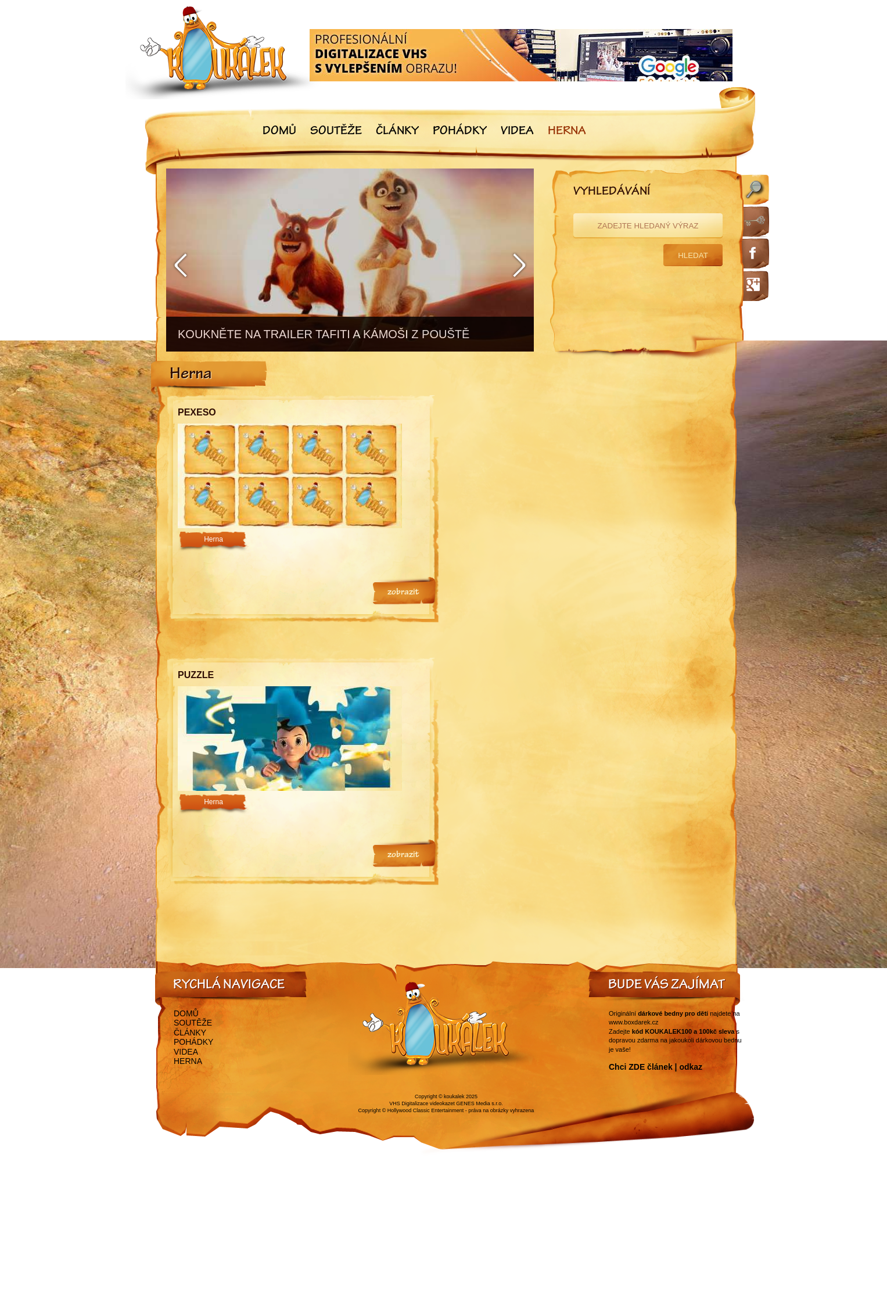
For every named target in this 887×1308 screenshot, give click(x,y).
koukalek (454, 1096)
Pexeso (197, 412)
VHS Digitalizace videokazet (422, 1103)
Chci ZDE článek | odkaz (655, 1067)
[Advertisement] (587, 476)
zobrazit (403, 592)
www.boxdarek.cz (634, 1022)
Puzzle (196, 675)
